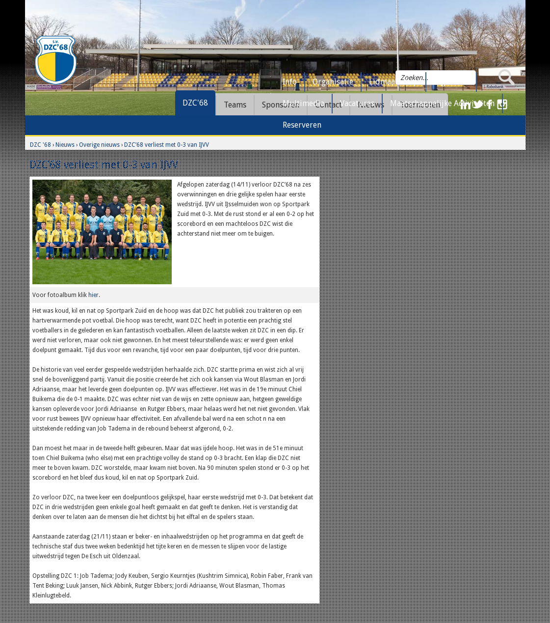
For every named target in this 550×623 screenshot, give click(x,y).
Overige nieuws (99, 144)
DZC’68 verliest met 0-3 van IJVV (166, 144)
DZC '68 (40, 144)
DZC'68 (195, 103)
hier (93, 295)
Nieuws (65, 144)
